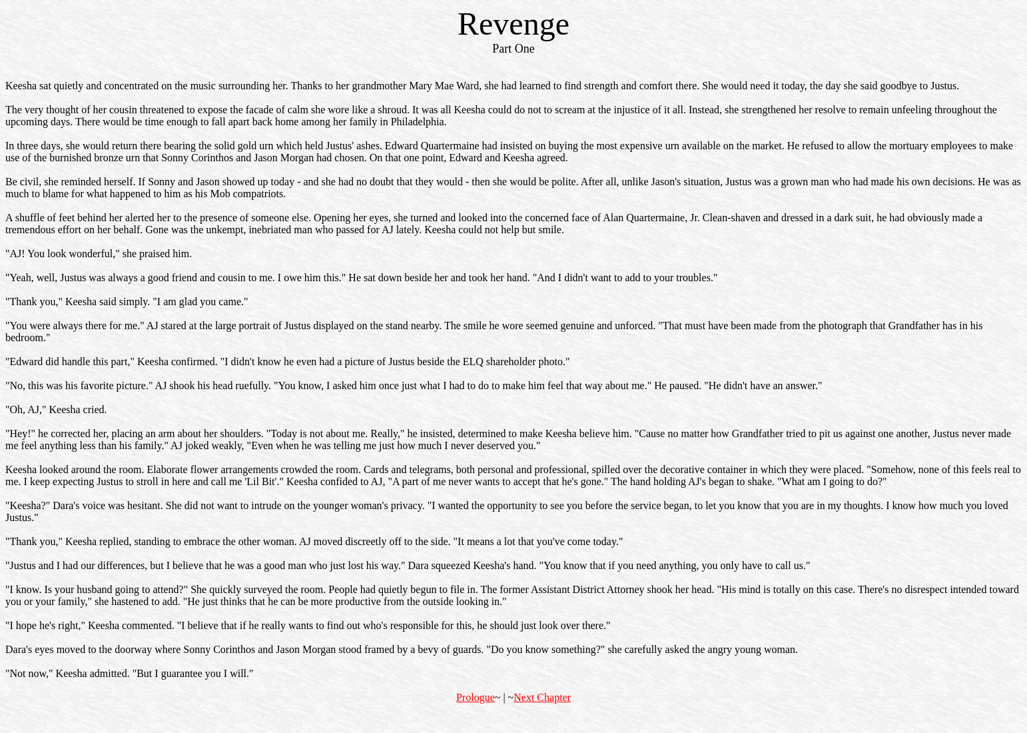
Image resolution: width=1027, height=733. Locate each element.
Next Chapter (542, 697)
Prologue (475, 697)
